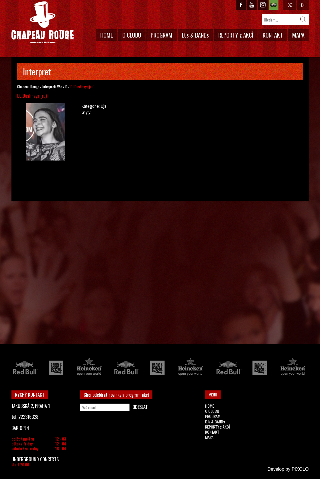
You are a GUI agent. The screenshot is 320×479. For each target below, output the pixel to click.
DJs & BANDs (195, 35)
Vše (59, 86)
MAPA (298, 35)
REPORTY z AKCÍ (235, 35)
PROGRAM (161, 35)
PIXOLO (300, 469)
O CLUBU (131, 35)
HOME (106, 35)
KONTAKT (273, 35)
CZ (290, 5)
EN (303, 5)
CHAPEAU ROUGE (42, 22)
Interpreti (49, 86)
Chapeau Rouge (28, 86)
